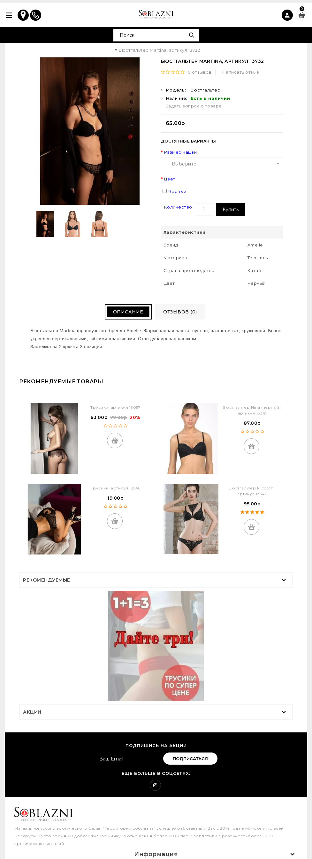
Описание (123, 312)
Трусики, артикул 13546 (116, 488)
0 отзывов (201, 72)
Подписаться (190, 758)
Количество (178, 206)
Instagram (155, 785)
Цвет (170, 178)
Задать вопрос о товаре (194, 105)
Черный (177, 191)
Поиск (192, 35)
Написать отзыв (241, 72)
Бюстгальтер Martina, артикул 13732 (159, 50)
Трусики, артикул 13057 (115, 407)
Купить (231, 209)
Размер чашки (180, 152)
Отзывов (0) (185, 312)
